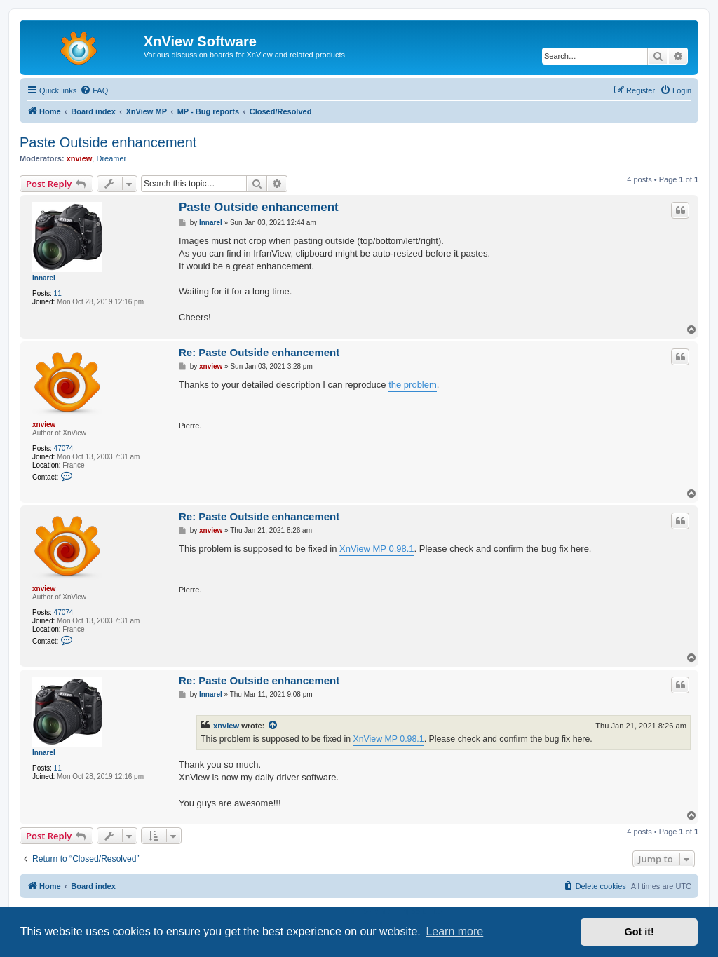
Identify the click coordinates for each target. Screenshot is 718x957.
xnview (80, 158)
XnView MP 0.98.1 (376, 548)
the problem (412, 384)
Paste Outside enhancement (108, 142)
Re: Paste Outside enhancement (259, 352)
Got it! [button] (639, 931)
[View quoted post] (273, 725)
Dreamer (111, 158)
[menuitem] (94, 90)
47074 (64, 448)
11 (58, 293)
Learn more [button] (454, 931)
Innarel (43, 278)
